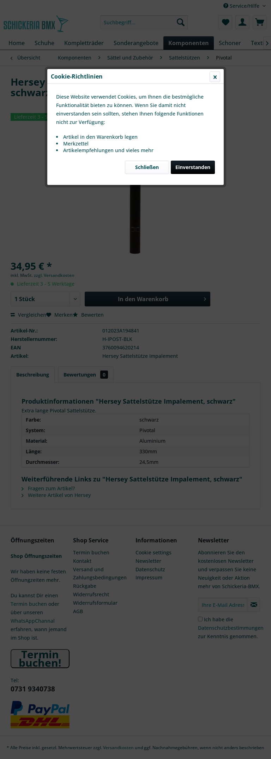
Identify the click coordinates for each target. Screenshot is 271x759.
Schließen (147, 167)
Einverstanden (192, 167)
